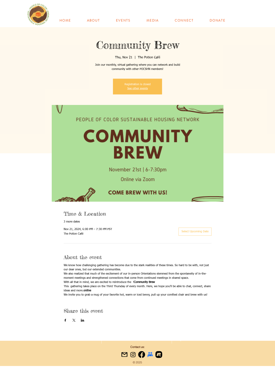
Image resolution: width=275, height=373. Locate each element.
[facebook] (181, 339)
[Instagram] (133, 354)
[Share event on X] (74, 320)
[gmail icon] (124, 354)
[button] (93, 20)
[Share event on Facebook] (65, 320)
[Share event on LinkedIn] (82, 320)
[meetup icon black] (158, 354)
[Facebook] (141, 354)
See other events (137, 88)
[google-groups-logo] (150, 354)
